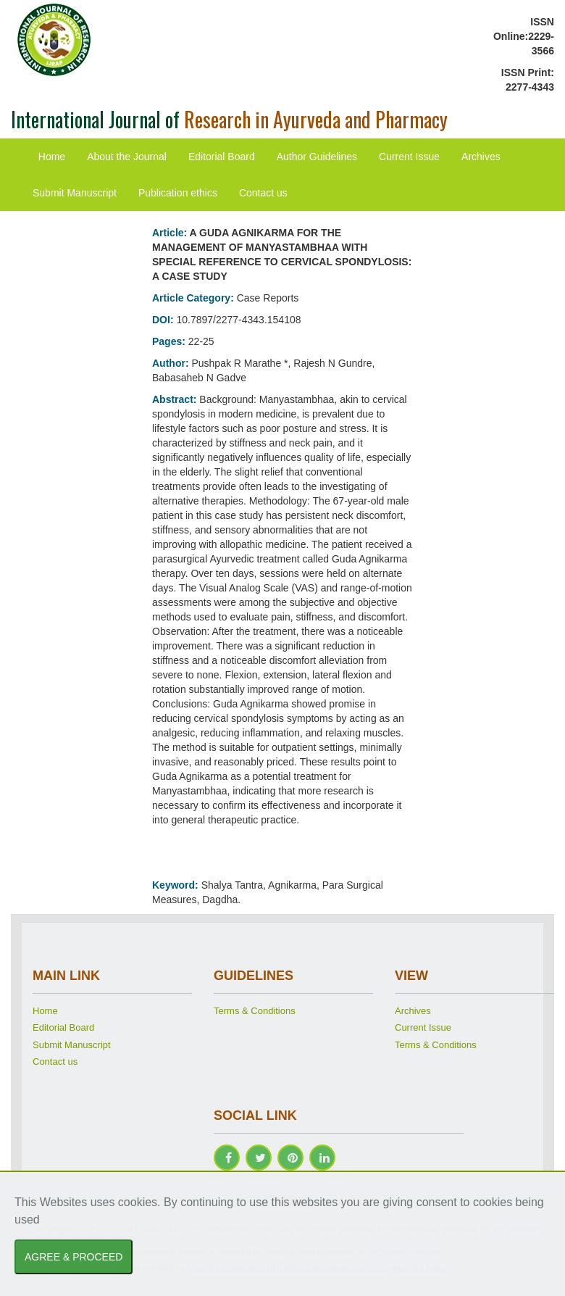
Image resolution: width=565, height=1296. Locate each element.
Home (51, 156)
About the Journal (127, 156)
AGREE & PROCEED (73, 1257)
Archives (481, 156)
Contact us (263, 193)
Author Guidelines (317, 156)
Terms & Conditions (255, 1010)
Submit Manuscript (75, 193)
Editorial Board (221, 156)
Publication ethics (177, 193)
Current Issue (409, 156)
